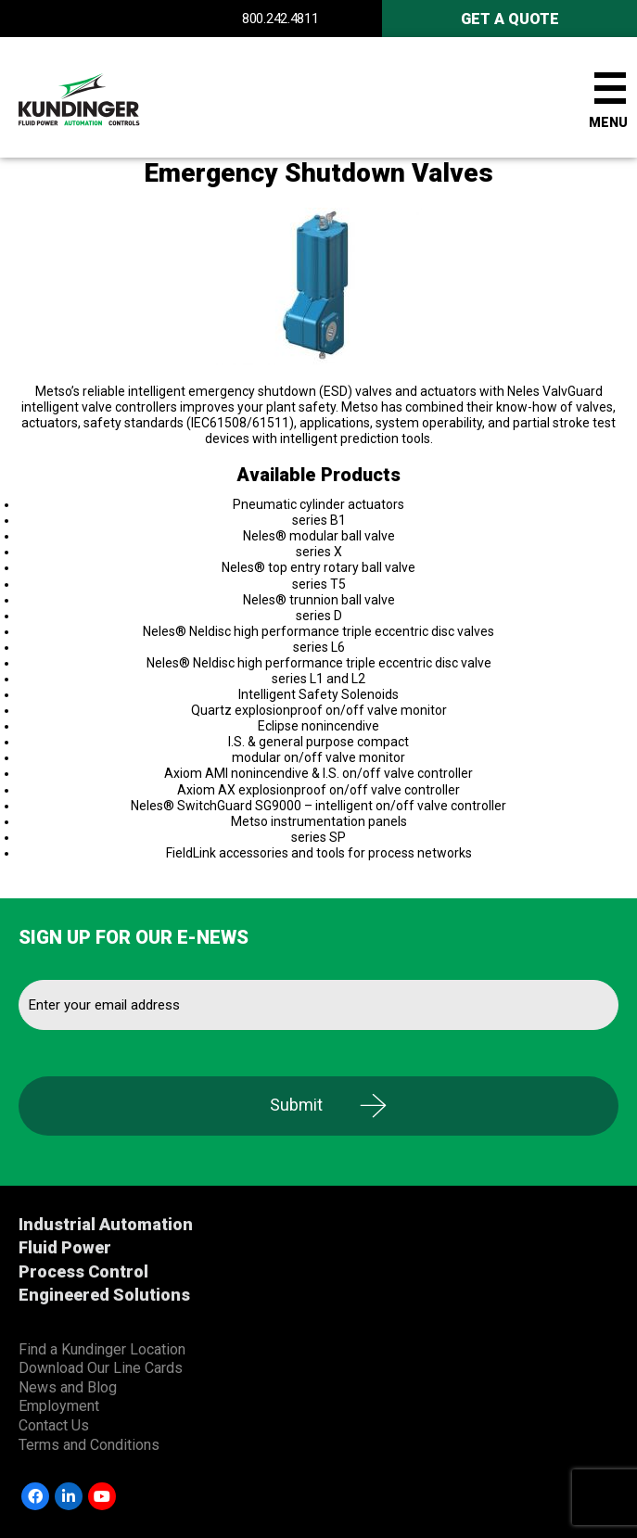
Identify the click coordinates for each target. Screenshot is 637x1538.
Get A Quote (510, 19)
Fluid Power (65, 1247)
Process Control (83, 1271)
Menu (608, 122)
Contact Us (54, 1425)
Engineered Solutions (104, 1294)
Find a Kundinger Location (102, 1349)
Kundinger (111, 97)
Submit (296, 1104)
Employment (59, 1406)
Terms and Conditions (89, 1445)
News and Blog (68, 1387)
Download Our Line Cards (101, 1368)
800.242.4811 (280, 18)
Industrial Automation (106, 1224)
